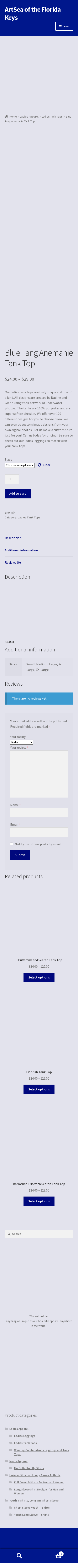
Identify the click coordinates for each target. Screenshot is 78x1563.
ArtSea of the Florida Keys (33, 13)
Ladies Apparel (29, 116)
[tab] (39, 538)
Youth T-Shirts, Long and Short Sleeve (33, 1500)
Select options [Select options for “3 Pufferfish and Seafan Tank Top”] (39, 977)
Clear (46, 465)
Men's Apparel (18, 1461)
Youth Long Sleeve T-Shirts (31, 1515)
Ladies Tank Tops (52, 116)
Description (13, 538)
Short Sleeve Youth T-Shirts (32, 1507)
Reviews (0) (13, 562)
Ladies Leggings (24, 1436)
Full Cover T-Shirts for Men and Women (39, 1482)
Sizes (8, 459)
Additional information (21, 550)
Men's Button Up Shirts (29, 1468)
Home (13, 116)
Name (15, 805)
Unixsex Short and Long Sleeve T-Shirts (34, 1475)
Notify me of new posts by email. (38, 844)
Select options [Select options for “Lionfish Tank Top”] (39, 1089)
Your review (19, 747)
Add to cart (17, 493)
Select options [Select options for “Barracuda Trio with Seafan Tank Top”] (39, 1201)
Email (15, 824)
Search (19, 1556)
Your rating (18, 737)
